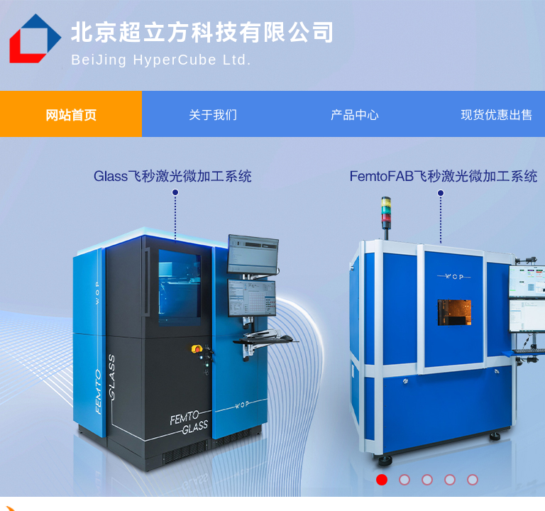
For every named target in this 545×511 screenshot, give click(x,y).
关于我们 (213, 114)
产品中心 (355, 114)
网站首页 (71, 114)
